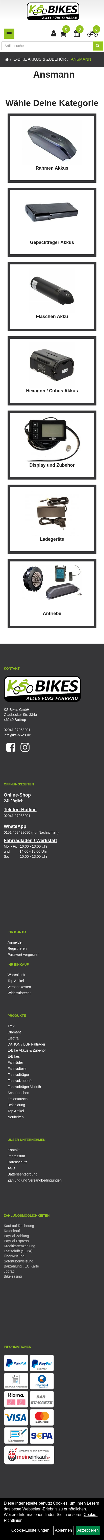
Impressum (16, 1156)
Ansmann (81, 59)
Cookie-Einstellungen (30, 1530)
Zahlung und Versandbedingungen (35, 1180)
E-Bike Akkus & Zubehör (40, 59)
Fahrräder (15, 1062)
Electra (13, 1038)
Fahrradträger (18, 1075)
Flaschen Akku (52, 316)
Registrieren (17, 948)
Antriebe (52, 613)
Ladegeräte (52, 539)
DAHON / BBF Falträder (26, 1044)
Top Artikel (16, 981)
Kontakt (13, 1150)
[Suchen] (98, 46)
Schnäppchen (18, 1093)
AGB (11, 1168)
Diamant (14, 1032)
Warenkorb (16, 975)
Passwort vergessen (23, 955)
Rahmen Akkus (52, 168)
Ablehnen (63, 1530)
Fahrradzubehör (20, 1081)
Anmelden (15, 942)
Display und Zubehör (51, 465)
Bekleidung (16, 1105)
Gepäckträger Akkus (52, 242)
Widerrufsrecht (19, 993)
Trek (11, 1026)
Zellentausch (18, 1099)
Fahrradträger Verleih (24, 1087)
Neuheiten (16, 1117)
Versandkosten (19, 987)
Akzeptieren (88, 1530)
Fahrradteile (17, 1069)
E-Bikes (14, 1056)
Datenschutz (17, 1162)
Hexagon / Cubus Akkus (52, 390)
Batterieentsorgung (22, 1174)
